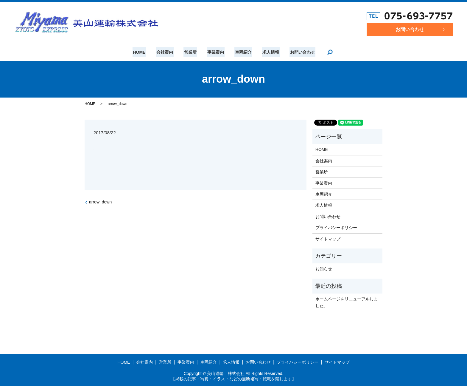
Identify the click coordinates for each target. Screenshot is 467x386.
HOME (142, 52)
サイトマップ (327, 239)
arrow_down (100, 202)
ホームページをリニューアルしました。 (346, 302)
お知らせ (323, 268)
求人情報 (269, 52)
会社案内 (166, 52)
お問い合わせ (410, 29)
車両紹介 (242, 52)
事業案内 (215, 52)
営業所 (191, 52)
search (327, 52)
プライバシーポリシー (336, 227)
